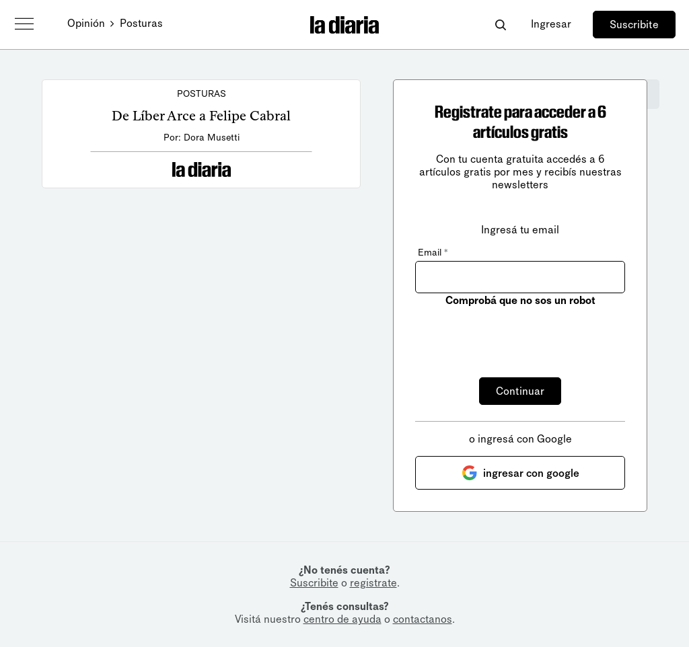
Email (432, 252)
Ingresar (551, 23)
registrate (373, 582)
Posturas (141, 23)
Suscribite (634, 24)
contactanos (422, 619)
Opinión (86, 23)
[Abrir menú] (24, 24)
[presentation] (517, 334)
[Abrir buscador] (500, 24)
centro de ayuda (342, 619)
